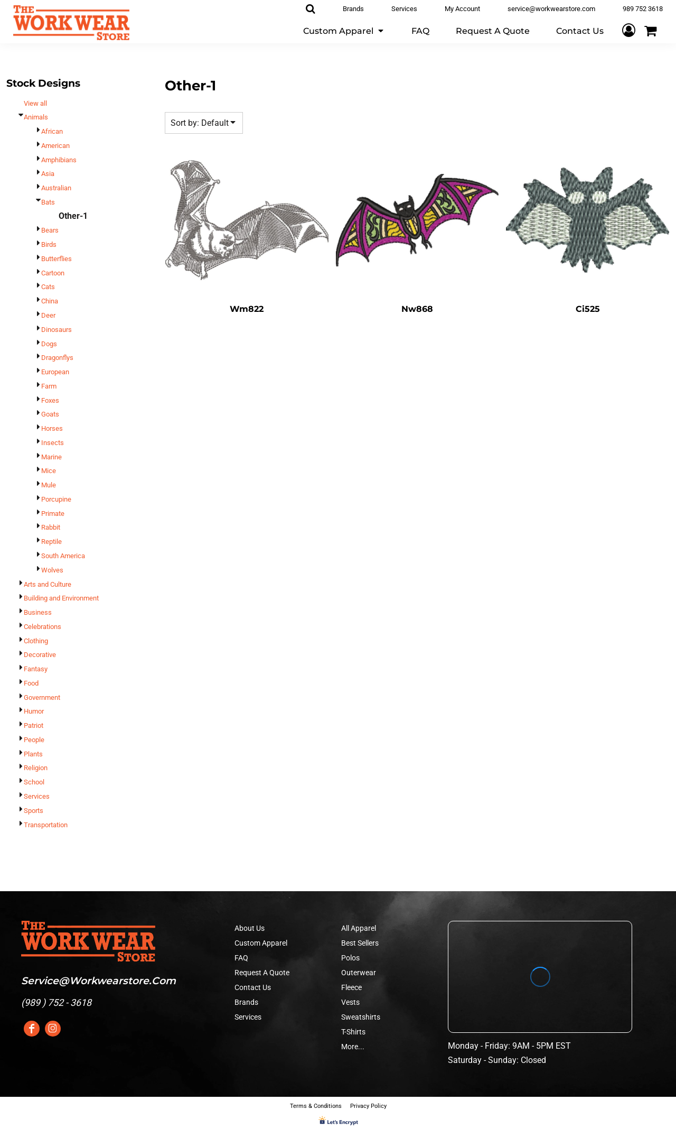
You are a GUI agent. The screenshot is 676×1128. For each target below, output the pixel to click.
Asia (47, 174)
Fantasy (36, 669)
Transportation (46, 825)
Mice (48, 471)
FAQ (241, 958)
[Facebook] (32, 1029)
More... (352, 1046)
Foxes (50, 400)
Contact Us (252, 987)
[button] (344, 30)
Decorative (40, 655)
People (34, 740)
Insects (52, 443)
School (34, 782)
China (49, 301)
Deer (48, 315)
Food (31, 683)
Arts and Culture (47, 584)
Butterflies (56, 259)
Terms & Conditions (316, 1106)
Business (38, 612)
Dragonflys (57, 358)
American (55, 146)
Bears (50, 230)
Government (42, 697)
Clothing (36, 641)
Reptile (51, 541)
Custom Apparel (260, 943)
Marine (51, 457)
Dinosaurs (56, 330)
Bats (48, 202)
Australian (56, 188)
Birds (49, 244)
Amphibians (59, 160)
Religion (36, 768)
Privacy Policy (368, 1106)
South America (63, 556)
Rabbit (50, 527)
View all (35, 103)
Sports (33, 811)
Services (37, 796)
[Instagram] (53, 1029)
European (55, 372)
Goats (50, 414)
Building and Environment (61, 598)
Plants (33, 754)
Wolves (52, 570)
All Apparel (358, 928)
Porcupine (56, 499)
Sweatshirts (360, 1017)
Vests (350, 1002)
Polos (350, 958)
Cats (48, 287)
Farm (49, 386)
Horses (52, 428)
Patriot (33, 725)
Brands (246, 1002)
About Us (249, 928)
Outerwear (358, 972)
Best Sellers (360, 943)
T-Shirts (353, 1032)
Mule (48, 485)
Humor (34, 711)
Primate (52, 513)
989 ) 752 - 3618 (57, 1002)
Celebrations (42, 627)
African (52, 131)
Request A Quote (261, 972)
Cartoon (52, 273)
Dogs (49, 344)
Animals (36, 117)
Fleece (351, 987)
